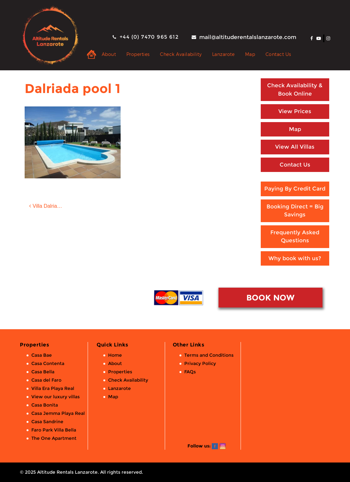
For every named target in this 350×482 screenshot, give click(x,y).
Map (250, 54)
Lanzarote (223, 54)
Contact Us (278, 54)
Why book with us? (294, 258)
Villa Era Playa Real (52, 388)
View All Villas (294, 147)
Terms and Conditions (209, 355)
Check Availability (181, 54)
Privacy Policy (200, 363)
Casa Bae (41, 355)
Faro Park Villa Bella (53, 430)
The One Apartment (53, 438)
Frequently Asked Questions (294, 236)
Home (115, 355)
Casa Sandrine (47, 421)
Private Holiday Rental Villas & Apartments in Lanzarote (91, 54)
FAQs (190, 372)
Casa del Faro (46, 380)
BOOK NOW (270, 297)
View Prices (294, 111)
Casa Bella (42, 372)
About (109, 54)
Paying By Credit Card (294, 188)
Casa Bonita (44, 405)
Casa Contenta (47, 363)
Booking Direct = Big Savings (294, 210)
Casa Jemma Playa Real (58, 413)
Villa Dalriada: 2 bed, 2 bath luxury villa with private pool (53, 206)
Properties (138, 54)
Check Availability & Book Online (294, 89)
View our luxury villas (55, 397)
